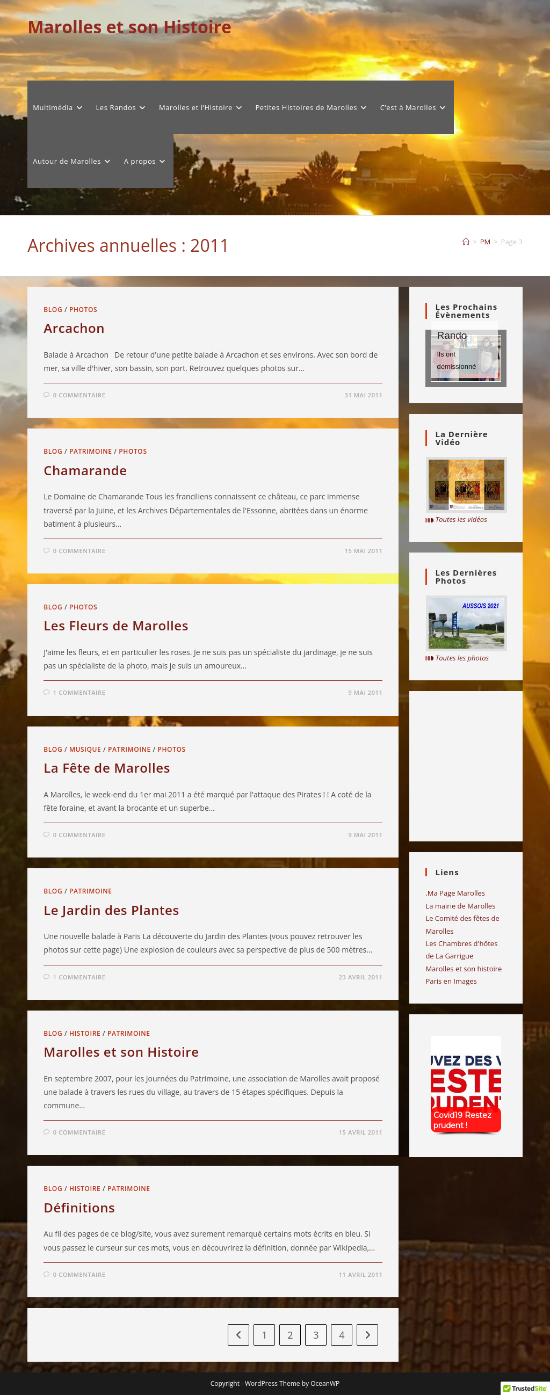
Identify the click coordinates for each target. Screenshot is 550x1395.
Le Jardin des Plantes (111, 910)
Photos (83, 309)
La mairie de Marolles (460, 906)
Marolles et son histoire (463, 968)
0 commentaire (79, 395)
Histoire (84, 1033)
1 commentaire (79, 692)
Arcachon (74, 328)
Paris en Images (450, 981)
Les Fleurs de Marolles (116, 625)
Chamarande (85, 470)
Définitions (79, 1207)
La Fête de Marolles (107, 767)
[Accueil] (465, 241)
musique (85, 749)
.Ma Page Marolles (455, 893)
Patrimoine (90, 451)
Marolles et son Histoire (129, 26)
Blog (53, 309)
